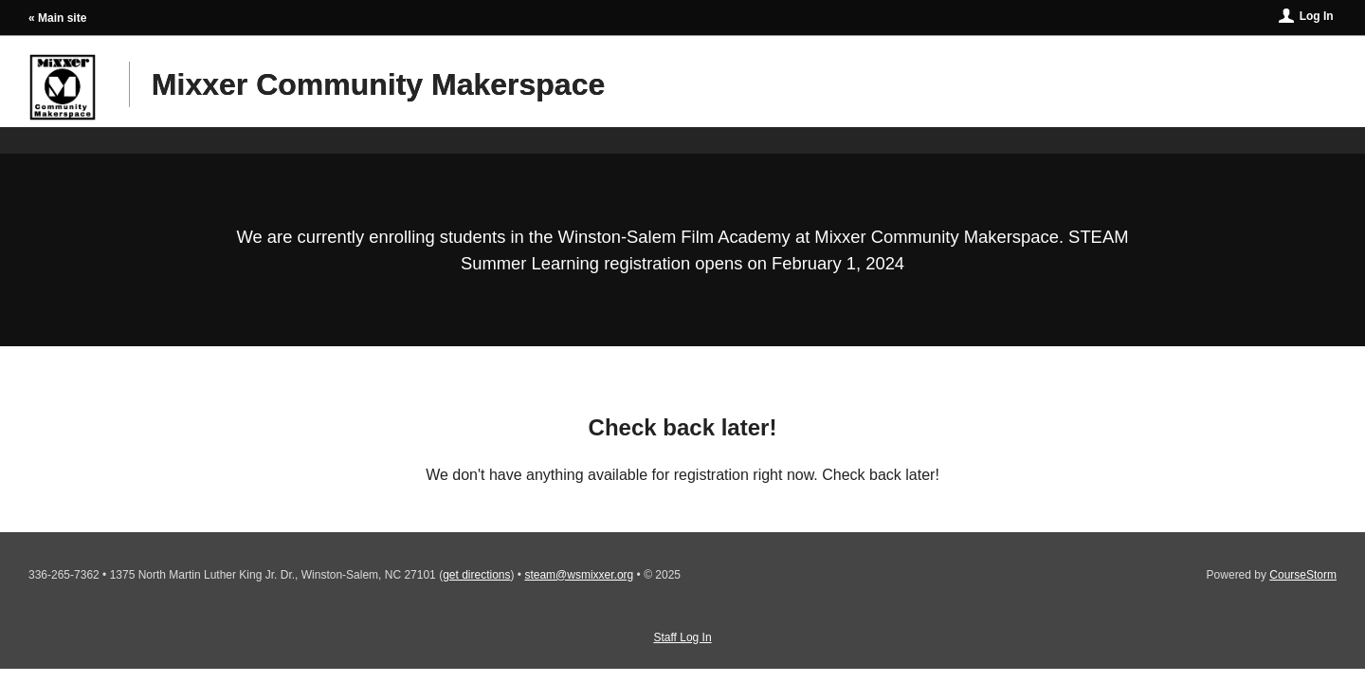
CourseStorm (1303, 574)
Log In (1317, 16)
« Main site (57, 18)
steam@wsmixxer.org (578, 574)
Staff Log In (682, 637)
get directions (476, 574)
